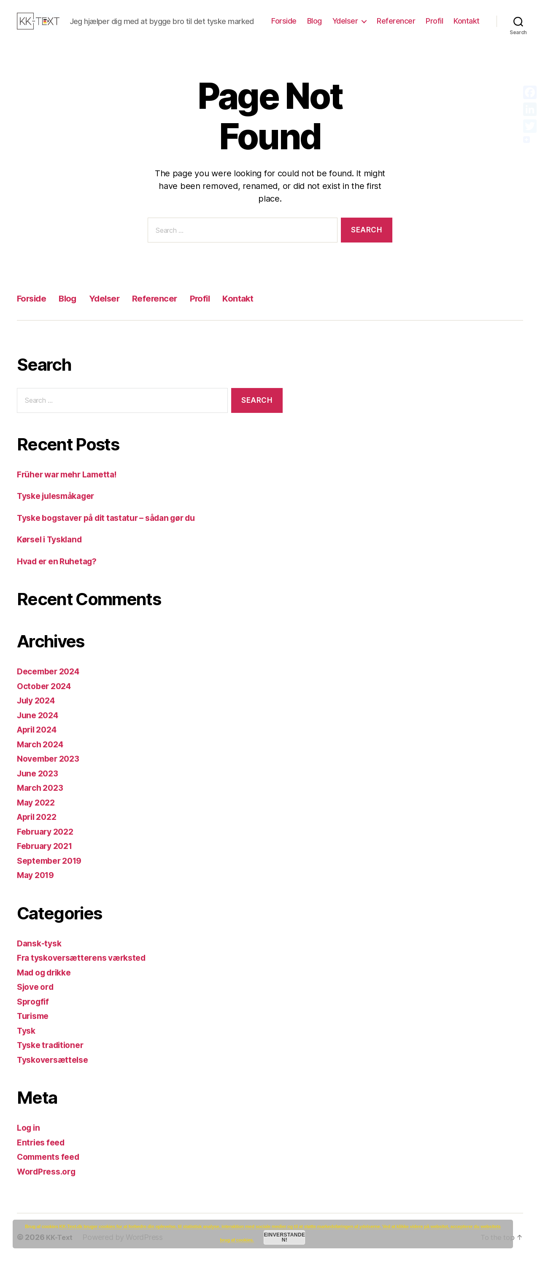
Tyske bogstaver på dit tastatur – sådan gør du (115, 517)
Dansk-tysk (41, 943)
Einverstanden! (284, 1237)
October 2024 (46, 686)
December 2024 (51, 671)
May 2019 (37, 875)
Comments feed (51, 1156)
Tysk (27, 1030)
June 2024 (39, 715)
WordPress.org (49, 1171)
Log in (29, 1127)
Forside (284, 20)
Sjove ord (37, 986)
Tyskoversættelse (56, 1059)
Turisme (34, 1015)
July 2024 (38, 700)
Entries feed (43, 1142)
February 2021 (47, 846)
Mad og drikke (47, 972)
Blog (314, 20)
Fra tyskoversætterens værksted (87, 957)
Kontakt (467, 20)
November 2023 (51, 758)
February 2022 (48, 831)
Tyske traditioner (53, 1045)
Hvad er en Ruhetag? (61, 561)
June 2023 (39, 773)
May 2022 (38, 802)
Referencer (396, 20)
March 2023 (42, 787)
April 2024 (39, 729)
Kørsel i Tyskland (53, 539)
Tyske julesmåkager (60, 495)
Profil (434, 20)
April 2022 (39, 816)
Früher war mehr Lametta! (72, 474)
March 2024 (42, 744)
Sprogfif (34, 1001)
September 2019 (52, 860)
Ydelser (345, 20)
